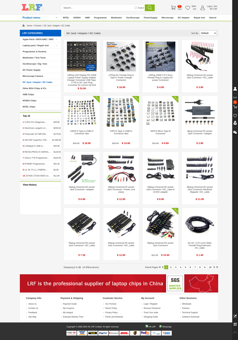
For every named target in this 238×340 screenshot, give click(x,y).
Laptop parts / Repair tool (36, 45)
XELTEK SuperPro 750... (36, 140)
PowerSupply (150, 17)
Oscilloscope (132, 17)
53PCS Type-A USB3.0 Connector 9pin (121, 132)
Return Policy (111, 308)
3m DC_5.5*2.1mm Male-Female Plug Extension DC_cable (200, 245)
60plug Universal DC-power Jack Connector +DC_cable (121, 244)
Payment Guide (70, 304)
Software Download (190, 317)
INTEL (66, 17)
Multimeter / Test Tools (34, 57)
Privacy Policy (111, 312)
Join (215, 6)
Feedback (32, 312)
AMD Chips (28, 94)
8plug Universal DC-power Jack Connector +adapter (199, 132)
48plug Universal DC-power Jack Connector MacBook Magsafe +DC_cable (200, 189)
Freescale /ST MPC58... (35, 134)
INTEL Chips (29, 106)
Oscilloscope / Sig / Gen (35, 64)
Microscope (168, 17)
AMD (87, 17)
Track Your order (151, 312)
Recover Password (152, 308)
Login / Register (151, 304)
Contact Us (33, 308)
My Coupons (68, 308)
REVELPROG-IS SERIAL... (37, 152)
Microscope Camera (33, 76)
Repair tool (199, 17)
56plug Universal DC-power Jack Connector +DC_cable (82, 244)
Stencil (212, 17)
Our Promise (110, 304)
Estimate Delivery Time (73, 317)
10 (210, 267)
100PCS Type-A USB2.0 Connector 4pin (82, 132)
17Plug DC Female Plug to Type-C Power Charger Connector (121, 77)
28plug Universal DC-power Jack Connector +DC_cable (200, 76)
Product (38, 25)
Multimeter (116, 17)
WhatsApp (166, 327)
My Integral (68, 312)
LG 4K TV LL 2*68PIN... (35, 170)
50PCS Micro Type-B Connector (160, 132)
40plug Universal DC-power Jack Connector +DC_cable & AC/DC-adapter (160, 189)
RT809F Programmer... (35, 164)
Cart (179, 9)
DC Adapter (184, 17)
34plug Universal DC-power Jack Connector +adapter (82, 188)
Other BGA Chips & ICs (34, 88)
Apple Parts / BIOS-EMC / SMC (38, 39)
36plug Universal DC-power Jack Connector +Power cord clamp (121, 189)
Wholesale (186, 304)
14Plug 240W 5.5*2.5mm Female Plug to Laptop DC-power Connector (160, 77)
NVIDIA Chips (29, 100)
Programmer (100, 17)
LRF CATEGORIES (32, 33)
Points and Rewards (114, 317)
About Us (32, 304)
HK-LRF (152, 327)
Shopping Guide (151, 317)
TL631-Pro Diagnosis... (35, 122)
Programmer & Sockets (34, 51)
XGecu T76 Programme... (36, 158)
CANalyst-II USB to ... (34, 146)
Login (209, 6)
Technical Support (190, 312)
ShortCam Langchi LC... (35, 128)
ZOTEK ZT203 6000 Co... (37, 175)
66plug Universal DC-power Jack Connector (160, 244)
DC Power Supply (31, 70)
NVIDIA (77, 17)
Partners (186, 308)
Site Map (32, 317)
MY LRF (213, 9)
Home (29, 25)
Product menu (31, 17)
